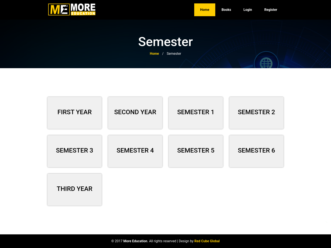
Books (226, 10)
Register (270, 10)
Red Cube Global (207, 241)
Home (204, 10)
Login (248, 10)
